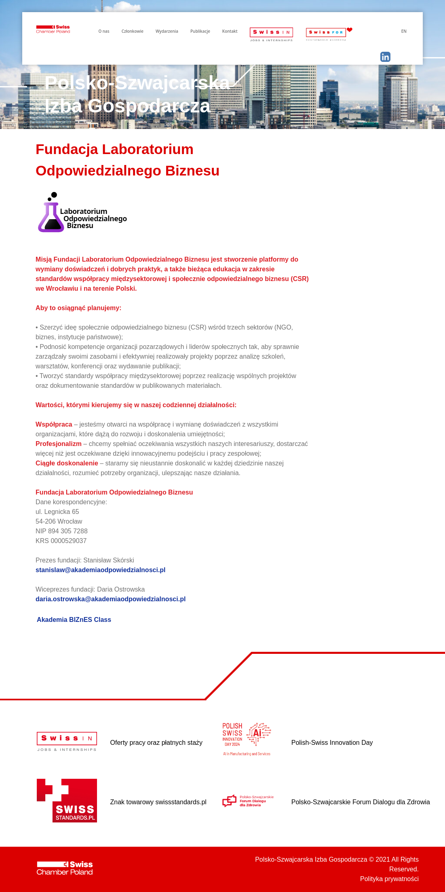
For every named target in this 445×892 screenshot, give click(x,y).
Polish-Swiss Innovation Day (332, 742)
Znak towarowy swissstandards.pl (158, 802)
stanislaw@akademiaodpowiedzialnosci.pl (100, 569)
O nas (103, 31)
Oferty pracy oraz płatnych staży (156, 742)
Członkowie (132, 31)
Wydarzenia (167, 31)
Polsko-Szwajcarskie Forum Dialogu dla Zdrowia (360, 802)
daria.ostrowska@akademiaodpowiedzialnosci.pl (111, 599)
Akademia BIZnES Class (74, 619)
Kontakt (230, 31)
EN (404, 31)
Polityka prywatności (389, 878)
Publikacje (200, 31)
